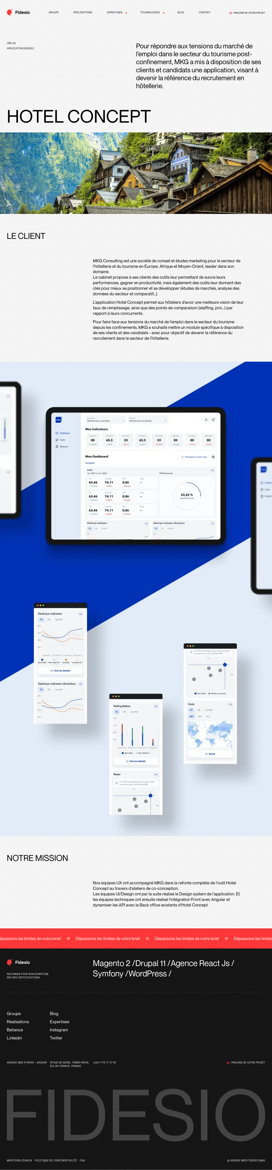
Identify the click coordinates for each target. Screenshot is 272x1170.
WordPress (148, 973)
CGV (82, 1160)
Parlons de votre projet (247, 13)
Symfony (108, 973)
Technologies (150, 12)
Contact (205, 12)
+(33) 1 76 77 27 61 (104, 1063)
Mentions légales (19, 1160)
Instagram (59, 1029)
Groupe (54, 12)
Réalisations (82, 12)
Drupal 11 (150, 963)
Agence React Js (200, 963)
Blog (180, 12)
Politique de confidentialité (56, 1160)
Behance (15, 1029)
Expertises (114, 12)
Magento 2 (111, 963)
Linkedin (14, 1037)
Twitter (56, 1037)
